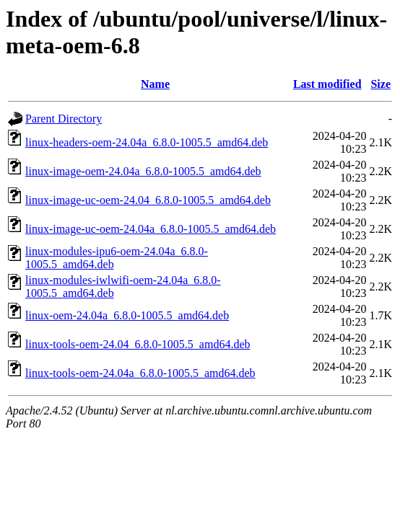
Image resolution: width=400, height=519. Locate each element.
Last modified (327, 84)
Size (380, 84)
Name (155, 84)
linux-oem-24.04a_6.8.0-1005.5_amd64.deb (127, 315)
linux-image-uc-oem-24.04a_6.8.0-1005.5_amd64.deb (150, 229)
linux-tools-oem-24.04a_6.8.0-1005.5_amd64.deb (140, 373)
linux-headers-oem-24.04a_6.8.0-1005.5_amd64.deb (146, 142)
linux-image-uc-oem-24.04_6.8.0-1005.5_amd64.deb (148, 200)
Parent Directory (63, 118)
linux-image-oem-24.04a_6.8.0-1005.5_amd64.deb (143, 171)
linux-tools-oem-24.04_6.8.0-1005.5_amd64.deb (138, 344)
